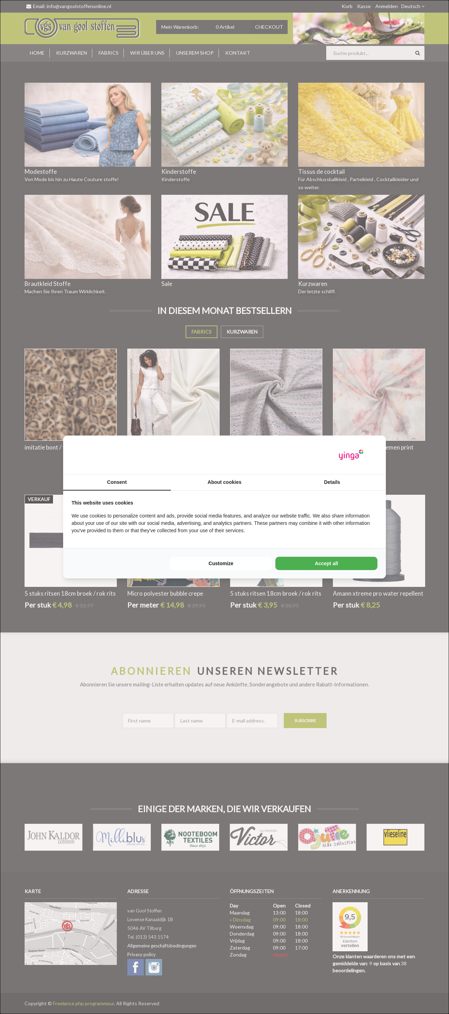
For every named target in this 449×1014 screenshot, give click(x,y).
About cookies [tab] (224, 482)
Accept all (326, 563)
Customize (221, 563)
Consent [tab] (117, 482)
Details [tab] (332, 482)
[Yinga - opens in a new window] (351, 455)
